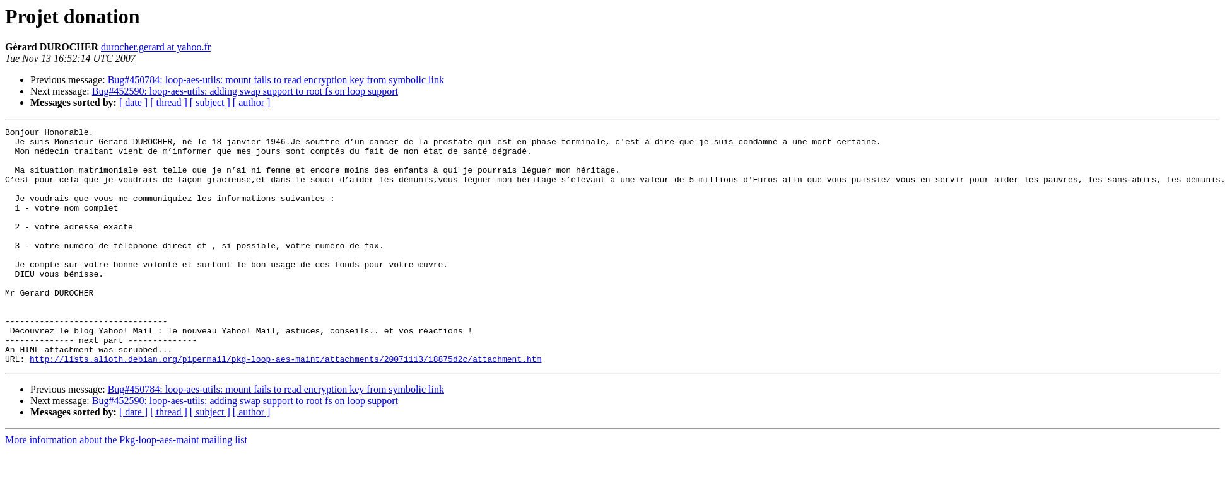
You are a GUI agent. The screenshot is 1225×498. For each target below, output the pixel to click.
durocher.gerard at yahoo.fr (156, 47)
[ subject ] (210, 102)
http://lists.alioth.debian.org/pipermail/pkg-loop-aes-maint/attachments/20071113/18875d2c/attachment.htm (285, 406)
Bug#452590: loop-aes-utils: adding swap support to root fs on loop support (245, 91)
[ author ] (252, 102)
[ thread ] (168, 102)
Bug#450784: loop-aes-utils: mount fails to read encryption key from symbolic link (276, 79)
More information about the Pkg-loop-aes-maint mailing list (126, 487)
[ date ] (133, 102)
